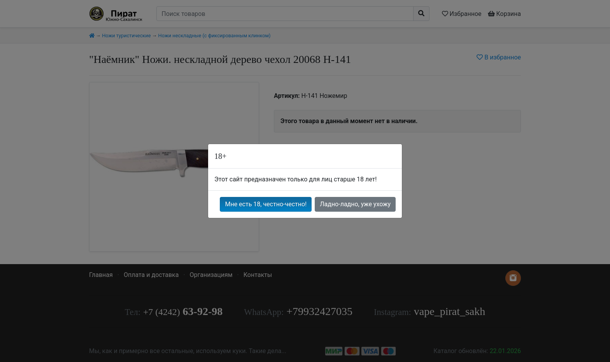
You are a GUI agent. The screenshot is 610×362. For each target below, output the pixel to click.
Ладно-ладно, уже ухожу (355, 204)
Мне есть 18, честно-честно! (266, 204)
